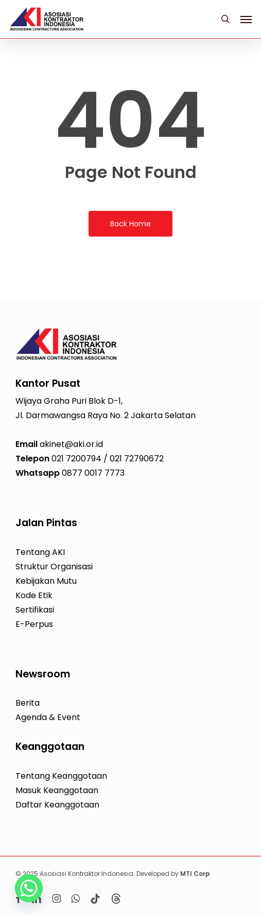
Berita (27, 703)
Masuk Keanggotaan (56, 790)
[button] (246, 19)
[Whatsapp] (29, 888)
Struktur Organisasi (54, 566)
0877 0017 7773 (93, 473)
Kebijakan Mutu (46, 581)
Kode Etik (34, 595)
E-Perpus (34, 624)
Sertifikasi (34, 610)
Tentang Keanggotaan (61, 776)
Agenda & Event (47, 717)
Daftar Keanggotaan (57, 805)
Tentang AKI (40, 552)
